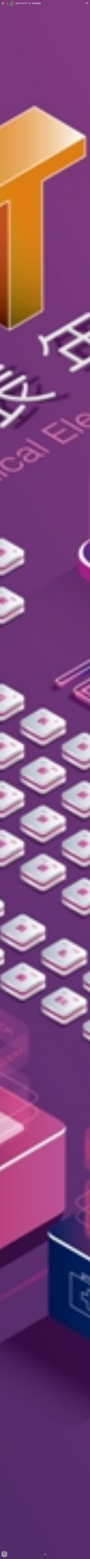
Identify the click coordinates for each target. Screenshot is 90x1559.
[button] (3, 3)
